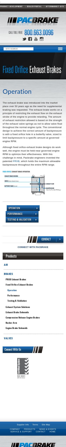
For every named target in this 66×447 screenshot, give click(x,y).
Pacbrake (33, 22)
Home (53, 432)
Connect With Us (13, 349)
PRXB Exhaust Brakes (16, 279)
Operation (12, 290)
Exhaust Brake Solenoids (17, 312)
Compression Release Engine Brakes (23, 317)
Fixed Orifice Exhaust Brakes (19, 284)
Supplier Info (23, 425)
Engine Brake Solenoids (17, 328)
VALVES (8, 338)
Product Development (11, 6)
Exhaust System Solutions (18, 307)
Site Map (46, 425)
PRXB (16, 161)
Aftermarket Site (55, 6)
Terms (35, 425)
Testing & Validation (17, 301)
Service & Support (21, 432)
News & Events (47, 429)
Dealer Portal (34, 6)
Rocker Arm (11, 323)
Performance (13, 295)
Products (29, 429)
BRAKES (8, 273)
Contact (41, 432)
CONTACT (46, 239)
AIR (6, 264)
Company (15, 429)
